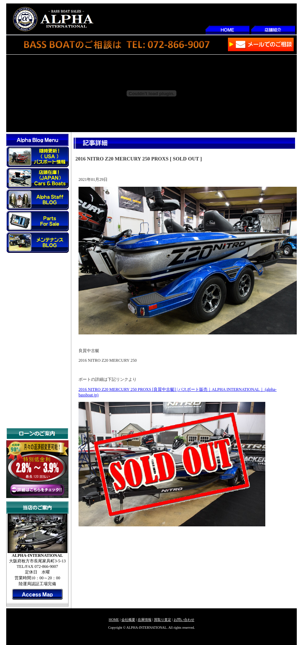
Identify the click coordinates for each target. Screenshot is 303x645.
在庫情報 (145, 619)
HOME (114, 619)
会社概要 (128, 619)
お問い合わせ (184, 619)
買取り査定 (162, 619)
